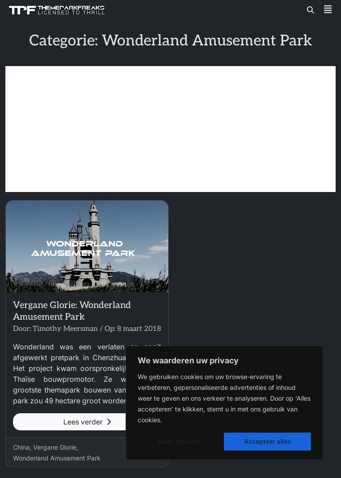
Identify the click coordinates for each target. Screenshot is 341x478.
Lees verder (87, 421)
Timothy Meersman (65, 329)
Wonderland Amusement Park (57, 458)
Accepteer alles (267, 441)
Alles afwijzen (179, 441)
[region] (224, 403)
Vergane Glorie (54, 447)
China (21, 447)
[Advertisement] (170, 129)
